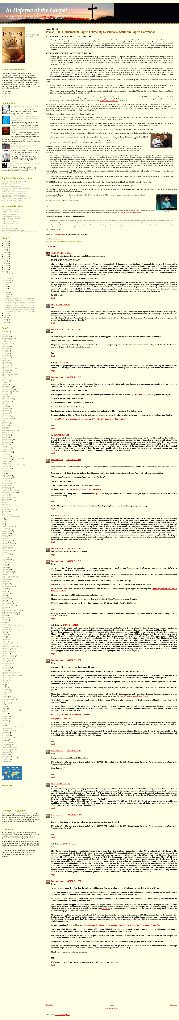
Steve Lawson (6, 716)
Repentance (5, 653)
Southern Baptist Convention (74, 241)
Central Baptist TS (7, 386)
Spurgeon (4, 713)
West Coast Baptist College (10, 749)
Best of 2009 (5, 353)
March (7, 292)
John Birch (5, 537)
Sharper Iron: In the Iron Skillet (77, 19)
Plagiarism (5, 634)
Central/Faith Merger (8, 389)
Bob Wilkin (5, 372)
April (7, 290)
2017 (5, 258)
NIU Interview (6, 609)
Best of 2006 (5, 348)
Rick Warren (5, 670)
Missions (4, 595)
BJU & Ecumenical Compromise (11, 186)
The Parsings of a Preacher (9, 223)
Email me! (5, 97)
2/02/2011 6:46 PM (61, 362)
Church (4, 405)
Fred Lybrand (6, 478)
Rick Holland (5, 669)
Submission (5, 722)
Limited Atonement (7, 571)
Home (112, 1005)
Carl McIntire (6, 379)
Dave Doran (53, 241)
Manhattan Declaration (8, 578)
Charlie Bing (5, 394)
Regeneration (5, 650)
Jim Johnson (5, 535)
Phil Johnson (5, 631)
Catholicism (5, 381)
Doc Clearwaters (6, 441)
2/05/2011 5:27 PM (73, 549)
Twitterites (5, 740)
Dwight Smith (6, 444)
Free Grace (5, 480)
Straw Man (5, 720)
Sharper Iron (5, 703)
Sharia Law (5, 701)
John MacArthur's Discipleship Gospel (13, 195)
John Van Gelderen (7, 543)
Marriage (4, 588)
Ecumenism (5, 449)
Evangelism (5, 461)
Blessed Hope (6, 360)
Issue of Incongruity (7, 526)
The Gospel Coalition (8, 730)
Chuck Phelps (6, 403)
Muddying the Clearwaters (61, 719)
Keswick (4, 552)
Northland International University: (25, 129)
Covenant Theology (7, 415)
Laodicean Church (7, 561)
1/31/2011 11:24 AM (64, 253)
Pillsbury (4, 633)
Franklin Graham (7, 477)
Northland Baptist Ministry (10, 612)
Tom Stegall (5, 735)
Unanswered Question (8, 742)
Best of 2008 (5, 352)
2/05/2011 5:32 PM (73, 561)
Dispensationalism (7, 439)
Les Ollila (4, 566)
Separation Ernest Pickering (10, 698)
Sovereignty (5, 711)
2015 (5, 263)
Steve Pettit (5, 718)
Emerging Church (7, 451)
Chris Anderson (6, 396)
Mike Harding (6, 593)
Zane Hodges (5, 759)
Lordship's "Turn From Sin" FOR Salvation (14, 181)
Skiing (3, 706)
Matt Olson (5, 590)
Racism (4, 645)
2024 (5, 243)
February (8, 294)
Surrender (4, 723)
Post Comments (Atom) (62, 1015)
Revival (4, 662)
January (7, 296)
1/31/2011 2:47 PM (73, 329)
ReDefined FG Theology (9, 646)
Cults (3, 420)
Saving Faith (5, 693)
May (6, 288)
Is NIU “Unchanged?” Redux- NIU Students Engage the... (20, 304)
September (8, 280)
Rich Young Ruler (7, 663)
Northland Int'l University (9, 614)
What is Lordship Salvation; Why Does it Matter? (16, 188)
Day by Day (5, 427)
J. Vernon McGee (7, 530)
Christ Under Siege (7, 398)
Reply (53, 298)
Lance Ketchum (6, 559)
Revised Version (6, 660)
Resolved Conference (8, 657)
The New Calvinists (7, 220)
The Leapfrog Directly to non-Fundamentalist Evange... (20, 309)
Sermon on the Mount (8, 699)
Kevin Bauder (6, 554)
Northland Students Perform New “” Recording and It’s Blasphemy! (25, 146)
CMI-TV (4, 213)
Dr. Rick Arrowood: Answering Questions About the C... (20, 302)
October (7, 278)
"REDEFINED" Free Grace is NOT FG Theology (16, 197)
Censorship (5, 384)
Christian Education (7, 400)
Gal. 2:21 (109, 576)
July (6, 284)
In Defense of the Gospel (36, 10)
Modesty (4, 597)
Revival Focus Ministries (9, 214)
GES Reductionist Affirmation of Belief (13, 193)
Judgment (4, 549)
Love (3, 574)
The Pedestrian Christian (9, 221)
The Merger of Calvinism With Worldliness (14, 192)
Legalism (4, 564)
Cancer (4, 377)
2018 (5, 256)
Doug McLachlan (7, 442)
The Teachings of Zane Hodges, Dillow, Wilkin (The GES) (19, 232)
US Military (5, 746)
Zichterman (5, 761)
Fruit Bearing (5, 484)
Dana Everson (6, 422)
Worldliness (5, 754)
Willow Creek (6, 751)
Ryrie (3, 686)
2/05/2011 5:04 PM (62, 515)
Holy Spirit (5, 511)
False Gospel (5, 470)
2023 (5, 245)
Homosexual (5, 513)
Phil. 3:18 (142, 394)
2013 (5, 267)
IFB (3, 518)
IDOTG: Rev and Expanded (10, 516)
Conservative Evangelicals (109, 101)
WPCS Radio (5, 756)
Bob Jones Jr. (5, 365)
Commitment (5, 410)
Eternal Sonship (6, 456)
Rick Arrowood (6, 665)
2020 (5, 252)
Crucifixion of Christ (8, 418)
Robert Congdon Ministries (10, 672)
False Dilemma (6, 468)
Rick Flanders (6, 667)
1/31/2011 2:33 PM (63, 305)
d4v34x (54, 253)
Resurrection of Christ (8, 658)
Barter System (6, 346)
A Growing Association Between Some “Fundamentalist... (20, 311)
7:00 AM (63, 239)
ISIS (3, 521)
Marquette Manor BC (8, 586)
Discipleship (5, 437)
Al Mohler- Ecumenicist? (9, 190)
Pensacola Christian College (10, 626)
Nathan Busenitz (6, 602)
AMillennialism (6, 336)
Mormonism (5, 598)
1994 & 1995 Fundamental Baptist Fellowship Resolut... (20, 298)
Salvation (4, 687)
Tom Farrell (5, 734)
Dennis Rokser (6, 434)
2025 (5, 241)
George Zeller (6, 489)
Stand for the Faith (7, 225)
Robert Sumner (6, 674)
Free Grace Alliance (7, 482)
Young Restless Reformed (9, 758)
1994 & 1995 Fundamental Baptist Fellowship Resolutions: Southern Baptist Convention (100, 32)
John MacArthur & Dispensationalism (13, 230)
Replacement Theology (8, 655)
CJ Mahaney (5, 406)
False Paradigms (6, 472)
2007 (5, 320)
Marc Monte (5, 579)
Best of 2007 (5, 350)
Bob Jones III (5, 364)
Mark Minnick (6, 585)
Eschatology (5, 454)
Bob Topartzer (6, 370)
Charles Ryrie (6, 393)
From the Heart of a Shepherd (10, 209)
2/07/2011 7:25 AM (70, 844)
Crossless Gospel (7, 417)
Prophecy (4, 641)
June (6, 286)
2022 (5, 247)
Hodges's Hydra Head (8, 506)
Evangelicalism (6, 460)
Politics (4, 636)
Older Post (173, 1005)
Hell (3, 502)
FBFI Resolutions (57, 234)
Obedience (5, 615)
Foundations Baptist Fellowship (11, 216)
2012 (5, 269)
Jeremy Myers (6, 533)
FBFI (58, 241)
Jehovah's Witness (7, 531)
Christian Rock (6, 401)
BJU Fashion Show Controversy (11, 183)
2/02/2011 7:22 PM (73, 377)
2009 (5, 315)
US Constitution (6, 744)
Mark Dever (63, 241)
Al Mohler (5, 331)
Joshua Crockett (6, 547)
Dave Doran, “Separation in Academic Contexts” (16, 185)
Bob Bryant (5, 362)
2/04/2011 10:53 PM (61, 435)
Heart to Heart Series (8, 501)
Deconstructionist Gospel (9, 430)
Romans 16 (5, 679)
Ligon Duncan (6, 569)
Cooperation (5, 413)
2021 (5, 250)
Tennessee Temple (7, 728)
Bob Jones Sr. (6, 367)
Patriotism (5, 621)
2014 (5, 265)
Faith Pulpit (5, 466)
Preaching (5, 639)
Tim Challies (5, 732)
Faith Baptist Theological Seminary (12, 465)
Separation (5, 696)
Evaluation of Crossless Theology (11, 458)
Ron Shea (4, 682)
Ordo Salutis (5, 619)
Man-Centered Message (9, 576)
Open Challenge (6, 617)
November (8, 276)
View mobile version (111, 1008)
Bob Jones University (8, 369)
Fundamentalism (6, 485)
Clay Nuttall (5, 408)
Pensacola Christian (7, 624)
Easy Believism (6, 448)
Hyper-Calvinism (7, 514)
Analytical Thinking (7, 338)
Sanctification (6, 691)
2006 (5, 322)
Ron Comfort (5, 681)
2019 (5, 254)
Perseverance (5, 627)
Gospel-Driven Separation (9, 492)
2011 (5, 272)
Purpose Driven (6, 643)
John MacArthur (6, 540)
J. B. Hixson (5, 528)
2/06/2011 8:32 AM (73, 660)
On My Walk (5, 226)
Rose (3, 684)
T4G (3, 725)
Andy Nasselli (6, 340)
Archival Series (6, 343)
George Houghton (7, 487)
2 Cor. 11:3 (84, 576)
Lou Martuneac (57, 329)
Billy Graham (6, 357)
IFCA (3, 520)
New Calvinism (6, 603)
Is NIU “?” (25, 118)
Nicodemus (5, 607)
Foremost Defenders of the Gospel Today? (132, 696)
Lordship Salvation (46, 17)
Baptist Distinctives (7, 345)
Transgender (5, 739)
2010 (5, 313)
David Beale (5, 425)
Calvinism (5, 376)
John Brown (5, 538)
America (4, 335)
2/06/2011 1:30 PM (73, 751)
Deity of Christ (6, 432)
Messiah (4, 591)
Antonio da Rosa (7, 341)
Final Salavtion (6, 475)
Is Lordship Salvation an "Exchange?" (13, 200)
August (7, 282)
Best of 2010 (5, 355)
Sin (3, 705)
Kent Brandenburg (7, 550)
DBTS (3, 429)
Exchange (4, 463)
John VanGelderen (7, 545)
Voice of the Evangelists (9, 747)
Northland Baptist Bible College (11, 610)
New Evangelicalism (8, 605)
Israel (3, 525)
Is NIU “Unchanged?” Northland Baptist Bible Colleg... (20, 307)
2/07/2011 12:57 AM (74, 815)
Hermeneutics (6, 504)
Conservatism (6, 412)
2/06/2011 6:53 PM (63, 784)
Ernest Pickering (6, 453)
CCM (3, 382)
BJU (3, 358)
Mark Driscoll (6, 583)
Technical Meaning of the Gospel (11, 727)
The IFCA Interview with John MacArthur (14, 198)
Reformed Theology (7, 648)
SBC (3, 694)
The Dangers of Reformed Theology (12, 211)
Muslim (4, 600)
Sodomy (4, 708)
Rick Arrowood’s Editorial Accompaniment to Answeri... (20, 300)
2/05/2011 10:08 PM (70, 625)
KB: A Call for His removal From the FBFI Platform (70, 714)
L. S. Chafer (5, 557)
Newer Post (49, 1005)
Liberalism (5, 567)
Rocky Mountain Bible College (11, 675)
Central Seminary (7, 388)
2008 (5, 317)
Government (5, 494)
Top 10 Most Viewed (8, 737)
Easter (3, 446)
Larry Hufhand (6, 562)
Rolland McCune (7, 677)
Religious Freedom (7, 651)
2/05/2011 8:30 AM (73, 460)
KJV (3, 555)
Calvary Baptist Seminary (9, 374)
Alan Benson (5, 333)
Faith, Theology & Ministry (10, 228)
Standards (4, 715)
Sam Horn (5, 689)
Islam (3, 523)
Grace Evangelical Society (9, 497)
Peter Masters (6, 629)
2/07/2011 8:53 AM (73, 881)
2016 (5, 261)
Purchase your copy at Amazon (32, 35)
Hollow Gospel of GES (8, 509)
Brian (53, 305)
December (8, 274)
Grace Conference (7, 496)
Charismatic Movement (8, 391)
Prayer (3, 638)
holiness (4, 508)
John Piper (5, 542)
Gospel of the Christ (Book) (10, 490)
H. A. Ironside (6, 499)
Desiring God (6, 436)
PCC (3, 622)
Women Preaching (7, 752)
